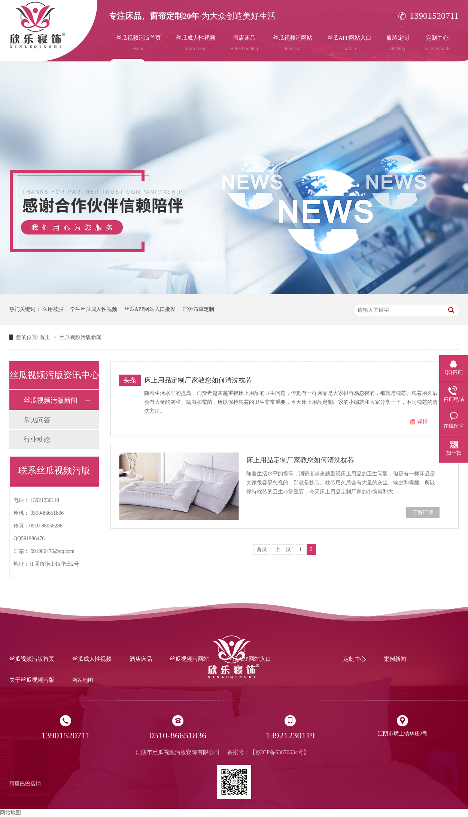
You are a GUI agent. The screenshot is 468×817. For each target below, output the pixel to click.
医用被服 (52, 309)
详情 (422, 421)
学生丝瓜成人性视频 (93, 309)
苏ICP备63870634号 (279, 752)
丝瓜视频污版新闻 (80, 337)
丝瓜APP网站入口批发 (150, 309)
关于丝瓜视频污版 (31, 680)
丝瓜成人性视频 (195, 43)
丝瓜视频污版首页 (138, 43)
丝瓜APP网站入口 (349, 43)
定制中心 (437, 43)
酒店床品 (244, 43)
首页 (46, 337)
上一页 (283, 549)
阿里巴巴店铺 (25, 784)
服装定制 (397, 43)
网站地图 (82, 680)
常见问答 (37, 420)
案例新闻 (395, 659)
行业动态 (37, 439)
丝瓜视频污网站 (292, 43)
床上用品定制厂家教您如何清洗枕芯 (198, 380)
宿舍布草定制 (198, 309)
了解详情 (422, 512)
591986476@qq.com (53, 551)
